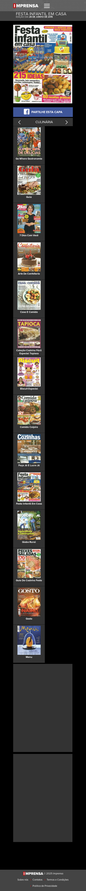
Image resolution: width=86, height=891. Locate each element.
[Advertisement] (43, 707)
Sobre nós (22, 879)
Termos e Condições (58, 879)
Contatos (37, 879)
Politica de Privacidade (45, 886)
